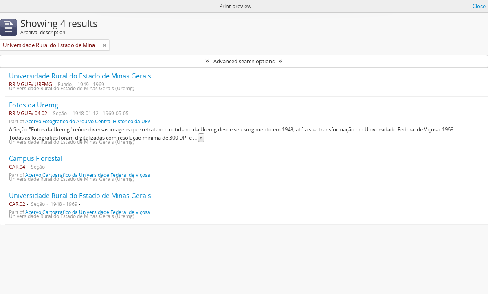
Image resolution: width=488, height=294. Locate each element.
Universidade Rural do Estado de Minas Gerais (80, 75)
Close (479, 6)
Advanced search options (244, 61)
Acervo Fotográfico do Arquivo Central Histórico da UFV (87, 121)
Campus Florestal (35, 158)
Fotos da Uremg (33, 104)
